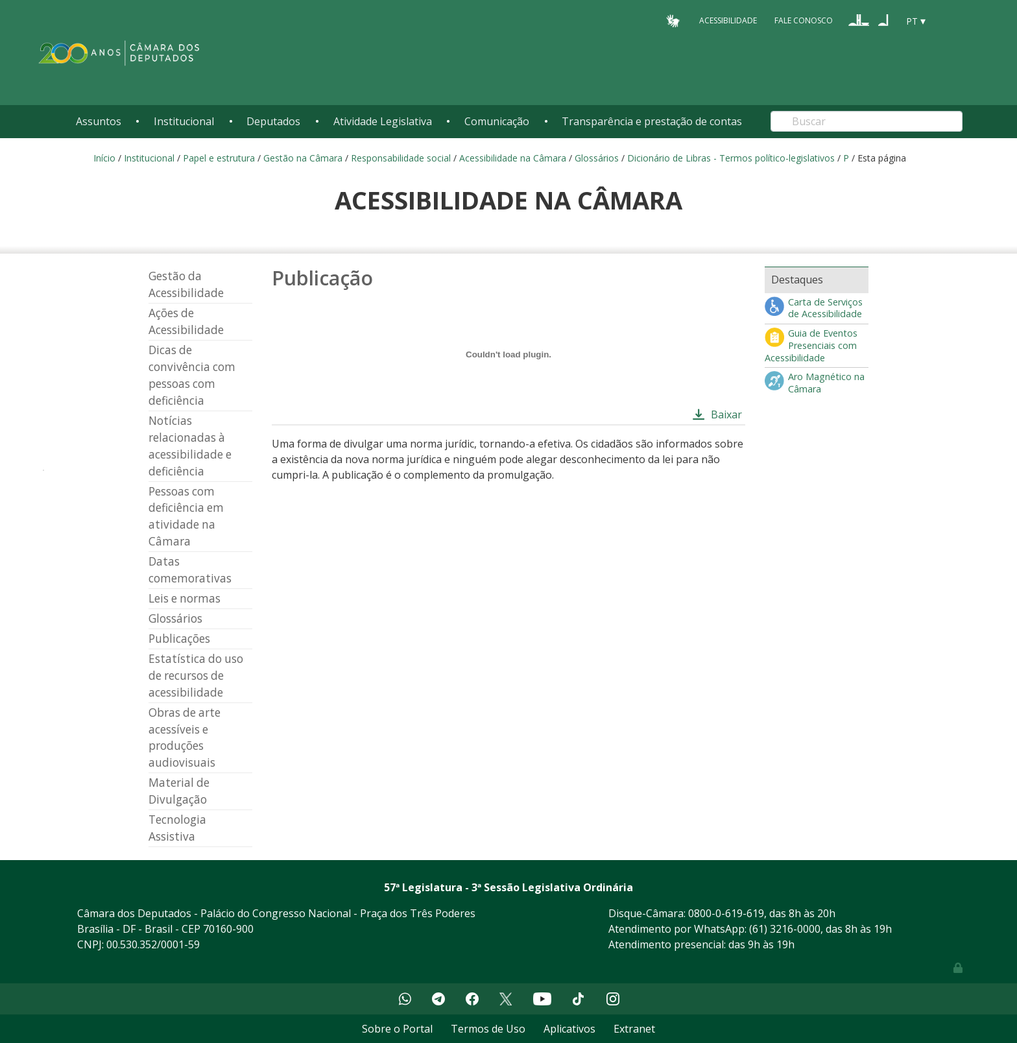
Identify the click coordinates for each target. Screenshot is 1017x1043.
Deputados (273, 121)
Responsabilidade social (401, 158)
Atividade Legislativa (382, 121)
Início (104, 158)
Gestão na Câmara (302, 158)
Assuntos (98, 121)
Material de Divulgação (179, 791)
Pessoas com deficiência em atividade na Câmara (186, 516)
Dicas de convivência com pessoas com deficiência (192, 375)
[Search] (867, 121)
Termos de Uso (488, 1029)
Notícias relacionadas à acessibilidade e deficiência (190, 446)
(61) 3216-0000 (784, 929)
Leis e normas (185, 598)
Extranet (634, 1029)
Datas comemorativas (190, 570)
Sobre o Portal (397, 1029)
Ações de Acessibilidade (186, 321)
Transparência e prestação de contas (652, 121)
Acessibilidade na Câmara (512, 158)
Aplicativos (569, 1029)
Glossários (597, 158)
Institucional (184, 121)
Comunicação (496, 121)
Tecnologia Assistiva (177, 828)
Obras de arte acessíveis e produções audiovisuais (185, 738)
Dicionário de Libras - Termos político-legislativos (731, 158)
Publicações (179, 638)
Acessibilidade (728, 20)
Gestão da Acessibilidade (186, 284)
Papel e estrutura (219, 158)
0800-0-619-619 (726, 913)
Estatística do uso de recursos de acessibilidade (196, 675)
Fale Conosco (803, 20)
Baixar (726, 414)
